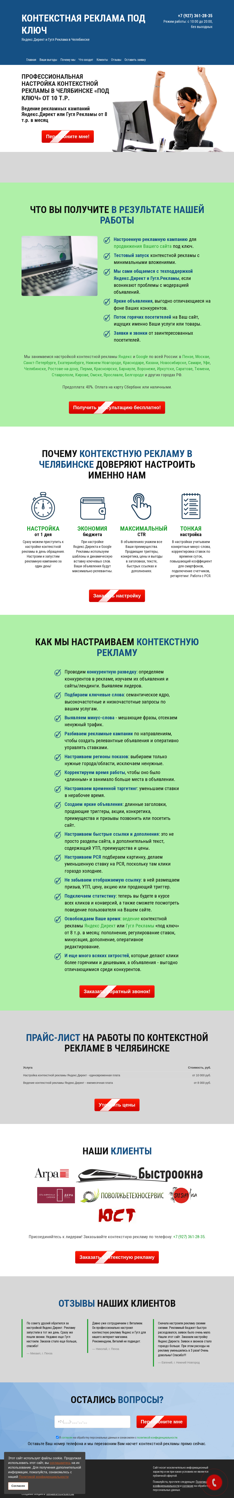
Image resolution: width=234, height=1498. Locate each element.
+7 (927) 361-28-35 (189, 1236)
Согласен (18, 1485)
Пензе (187, 356)
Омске (96, 374)
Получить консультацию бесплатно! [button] (117, 407)
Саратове (184, 368)
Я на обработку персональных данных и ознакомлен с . (117, 1437)
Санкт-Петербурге (40, 362)
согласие (187, 1485)
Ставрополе (62, 374)
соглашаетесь (60, 1463)
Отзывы (116, 60)
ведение (131, 919)
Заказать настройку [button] (117, 595)
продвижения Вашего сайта (143, 246)
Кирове (81, 374)
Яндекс (125, 356)
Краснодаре (133, 362)
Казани (152, 362)
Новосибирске (173, 362)
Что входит (86, 60)
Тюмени (201, 368)
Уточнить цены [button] (117, 1105)
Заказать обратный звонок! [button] (117, 991)
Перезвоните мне (162, 1421)
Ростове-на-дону (63, 368)
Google (142, 356)
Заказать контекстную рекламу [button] (117, 1257)
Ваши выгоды (48, 60)
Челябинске (35, 368)
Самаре (194, 362)
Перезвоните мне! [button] (67, 136)
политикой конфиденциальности (157, 1437)
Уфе (206, 362)
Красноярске (105, 368)
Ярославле (113, 374)
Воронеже (146, 368)
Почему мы (67, 60)
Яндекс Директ (100, 926)
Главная (31, 60)
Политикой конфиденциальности (44, 1477)
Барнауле (127, 368)
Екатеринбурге (71, 362)
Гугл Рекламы (140, 926)
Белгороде (134, 374)
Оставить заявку (135, 60)
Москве (202, 356)
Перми (86, 368)
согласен (67, 1437)
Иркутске (165, 368)
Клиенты (102, 60)
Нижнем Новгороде (103, 362)
